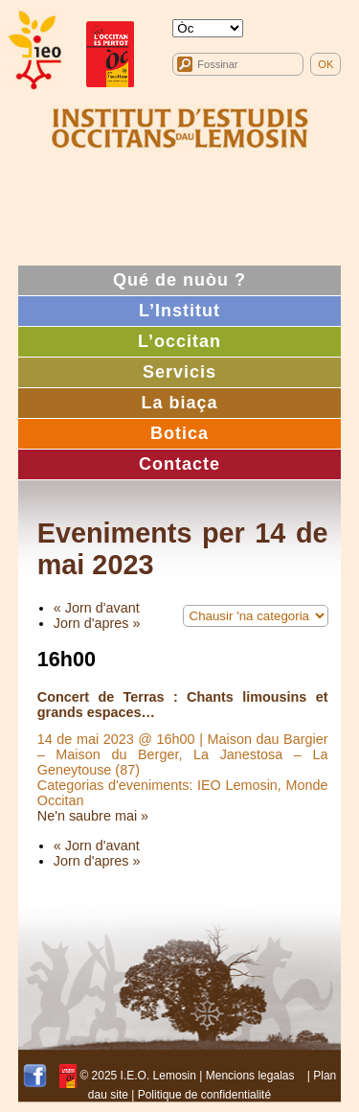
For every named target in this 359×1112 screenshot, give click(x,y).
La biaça (179, 402)
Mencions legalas (250, 1075)
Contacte (179, 464)
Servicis (179, 372)
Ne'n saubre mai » (92, 815)
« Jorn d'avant (97, 607)
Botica (179, 433)
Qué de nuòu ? (179, 280)
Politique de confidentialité (204, 1094)
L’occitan (179, 341)
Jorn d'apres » (97, 623)
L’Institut (179, 310)
